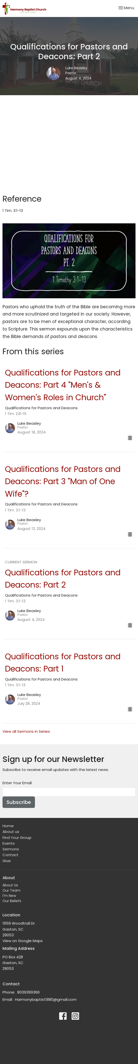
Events (8, 843)
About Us (10, 885)
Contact (10, 854)
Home (8, 825)
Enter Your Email (17, 782)
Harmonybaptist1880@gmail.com (46, 999)
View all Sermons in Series (26, 731)
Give (6, 860)
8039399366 (28, 992)
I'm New (9, 895)
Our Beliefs (11, 900)
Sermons (10, 849)
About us (10, 831)
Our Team (11, 890)
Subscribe (18, 802)
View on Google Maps (22, 940)
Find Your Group (16, 837)
